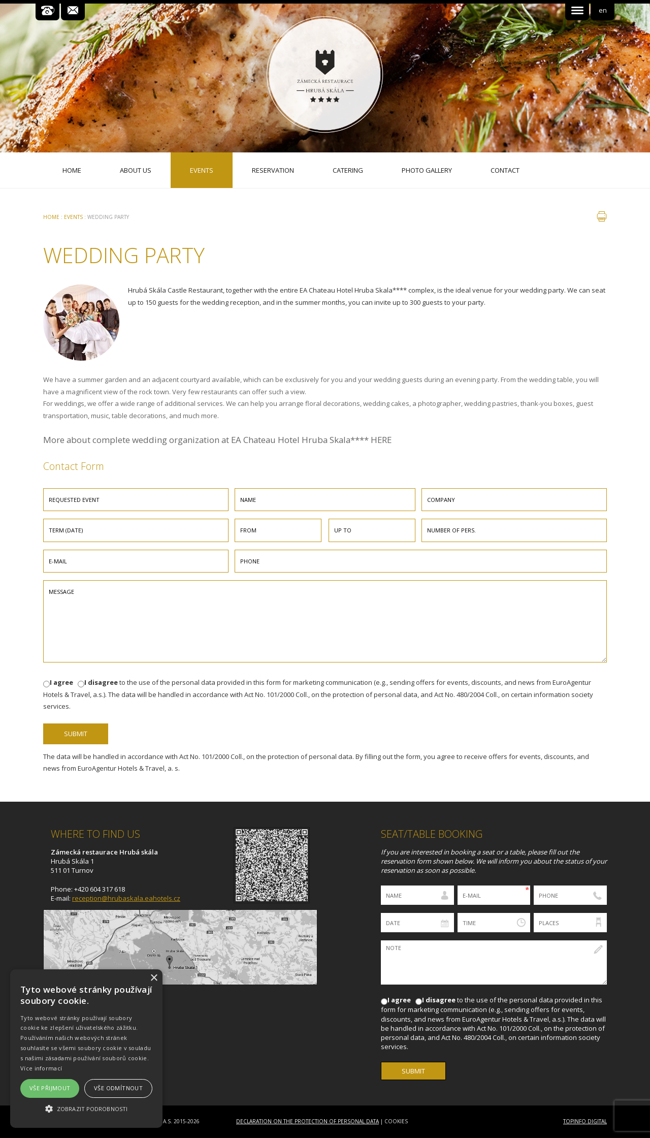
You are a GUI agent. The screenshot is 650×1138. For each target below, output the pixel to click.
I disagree (101, 682)
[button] (86, 1109)
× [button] (153, 978)
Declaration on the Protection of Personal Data (307, 1121)
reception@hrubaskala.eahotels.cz (126, 898)
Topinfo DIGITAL (585, 1121)
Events (73, 216)
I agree (61, 682)
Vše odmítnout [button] (118, 1088)
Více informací (41, 1068)
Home (51, 216)
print (602, 216)
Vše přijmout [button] (50, 1088)
